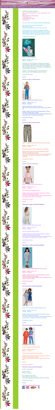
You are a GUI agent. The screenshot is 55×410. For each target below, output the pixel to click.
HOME (1, 7)
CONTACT (39, 7)
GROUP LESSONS (13, 7)
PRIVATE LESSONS (21, 7)
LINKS (34, 7)
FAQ (27, 7)
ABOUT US (6, 7)
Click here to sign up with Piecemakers (31, 79)
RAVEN (30, 7)
